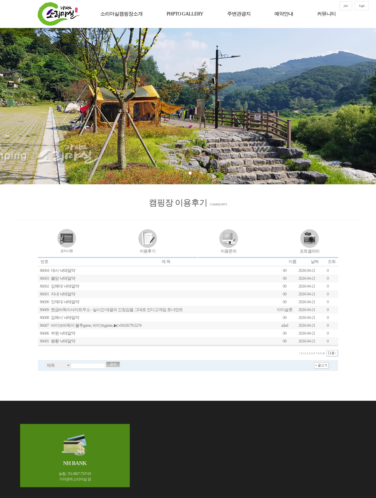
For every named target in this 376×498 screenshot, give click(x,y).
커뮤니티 (326, 13)
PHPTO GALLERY (185, 13)
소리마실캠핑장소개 (121, 13)
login (362, 6)
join (346, 6)
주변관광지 (239, 13)
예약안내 (283, 13)
